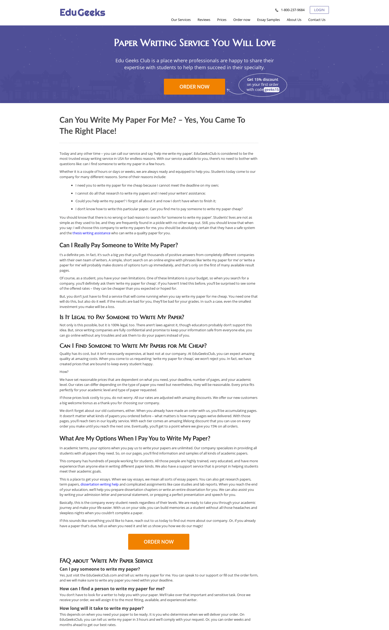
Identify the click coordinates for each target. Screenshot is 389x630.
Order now (194, 87)
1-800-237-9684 (293, 10)
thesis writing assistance (92, 233)
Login (319, 9)
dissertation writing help (100, 484)
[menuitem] (181, 19)
